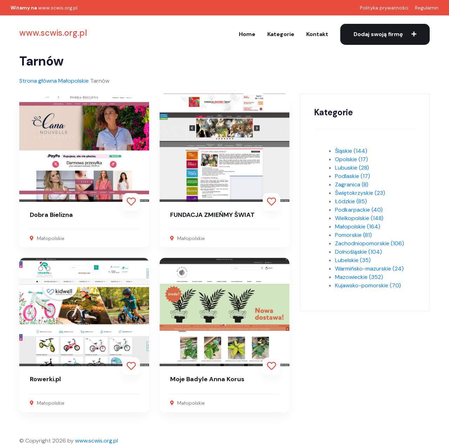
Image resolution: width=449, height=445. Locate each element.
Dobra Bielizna (51, 215)
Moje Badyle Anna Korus (207, 379)
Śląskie (351, 151)
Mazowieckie (359, 277)
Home (247, 34)
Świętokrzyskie (360, 193)
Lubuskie (352, 167)
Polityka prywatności (384, 8)
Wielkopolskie (359, 218)
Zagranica (351, 184)
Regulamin (426, 8)
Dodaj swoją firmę (385, 34)
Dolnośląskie (358, 251)
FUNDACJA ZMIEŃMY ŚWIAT (212, 215)
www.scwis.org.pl (58, 8)
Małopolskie (73, 80)
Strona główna (38, 80)
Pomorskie (353, 235)
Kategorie (280, 34)
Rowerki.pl (45, 379)
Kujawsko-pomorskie (368, 285)
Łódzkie (351, 201)
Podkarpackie (359, 209)
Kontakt (317, 34)
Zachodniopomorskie (369, 243)
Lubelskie (353, 260)
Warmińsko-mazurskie (369, 268)
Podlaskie (352, 176)
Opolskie (351, 159)
